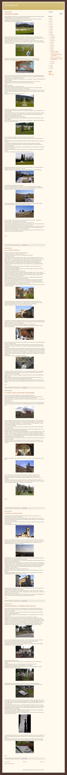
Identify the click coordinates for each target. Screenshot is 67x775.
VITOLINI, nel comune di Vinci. (13, 513)
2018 (50, 29)
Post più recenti (7, 761)
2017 (50, 31)
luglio (51, 43)
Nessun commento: (17, 387)
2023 (50, 21)
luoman (36, 769)
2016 (50, 32)
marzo (51, 50)
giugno (51, 45)
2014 (50, 65)
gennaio (51, 63)
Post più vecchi (42, 761)
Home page (25, 761)
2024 (50, 19)
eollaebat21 (52, 74)
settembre (52, 40)
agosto (51, 42)
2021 (50, 24)
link (38, 257)
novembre (52, 37)
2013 (50, 66)
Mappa (6, 236)
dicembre (52, 35)
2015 (50, 34)
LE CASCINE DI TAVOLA (12, 250)
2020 (50, 26)
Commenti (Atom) (11, 763)
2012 (50, 68)
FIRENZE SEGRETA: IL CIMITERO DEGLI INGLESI (20, 606)
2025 (50, 18)
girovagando (11, 5)
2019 (50, 27)
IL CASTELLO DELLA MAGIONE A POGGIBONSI (19, 392)
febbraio (51, 61)
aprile (51, 48)
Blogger (43, 769)
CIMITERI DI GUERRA (11, 14)
